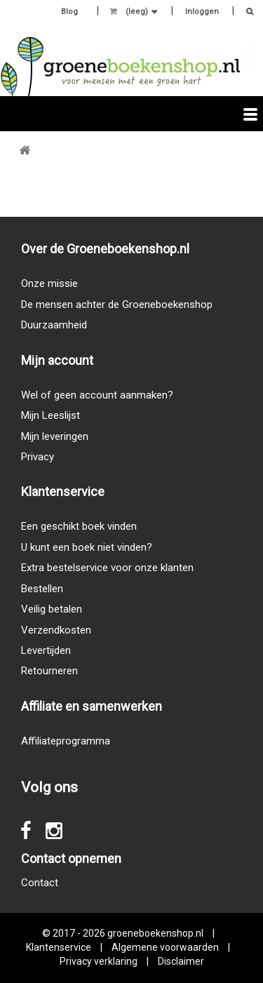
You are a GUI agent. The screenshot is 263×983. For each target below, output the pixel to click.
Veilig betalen (51, 609)
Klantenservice (58, 947)
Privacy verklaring (98, 961)
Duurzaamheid (54, 325)
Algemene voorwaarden (165, 947)
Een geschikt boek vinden (79, 526)
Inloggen (202, 11)
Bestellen (42, 588)
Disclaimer (181, 961)
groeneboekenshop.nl (156, 933)
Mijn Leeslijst (50, 415)
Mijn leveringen (54, 436)
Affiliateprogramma (65, 741)
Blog (69, 11)
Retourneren (49, 670)
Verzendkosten (56, 630)
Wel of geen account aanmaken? (97, 395)
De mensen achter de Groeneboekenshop (117, 304)
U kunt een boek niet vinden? (86, 547)
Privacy (37, 456)
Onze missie (49, 283)
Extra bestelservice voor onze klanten (107, 567)
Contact (39, 882)
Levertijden (46, 650)
